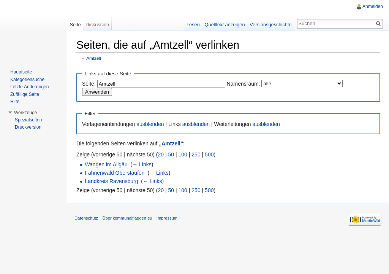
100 (183, 154)
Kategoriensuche (27, 79)
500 (209, 154)
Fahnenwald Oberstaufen (114, 173)
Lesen (193, 24)
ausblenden (150, 124)
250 (195, 154)
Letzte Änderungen (29, 86)
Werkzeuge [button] (25, 112)
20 (161, 154)
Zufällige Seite (24, 94)
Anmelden (372, 6)
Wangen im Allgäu (106, 164)
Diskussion (97, 24)
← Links (142, 164)
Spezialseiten (28, 120)
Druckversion (28, 127)
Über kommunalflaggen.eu (127, 218)
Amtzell (93, 58)
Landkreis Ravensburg (111, 181)
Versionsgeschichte (270, 24)
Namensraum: (243, 84)
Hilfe (14, 101)
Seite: (89, 84)
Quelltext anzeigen (225, 24)
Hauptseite (21, 72)
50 (171, 154)
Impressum (167, 218)
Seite (75, 24)
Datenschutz (86, 218)
